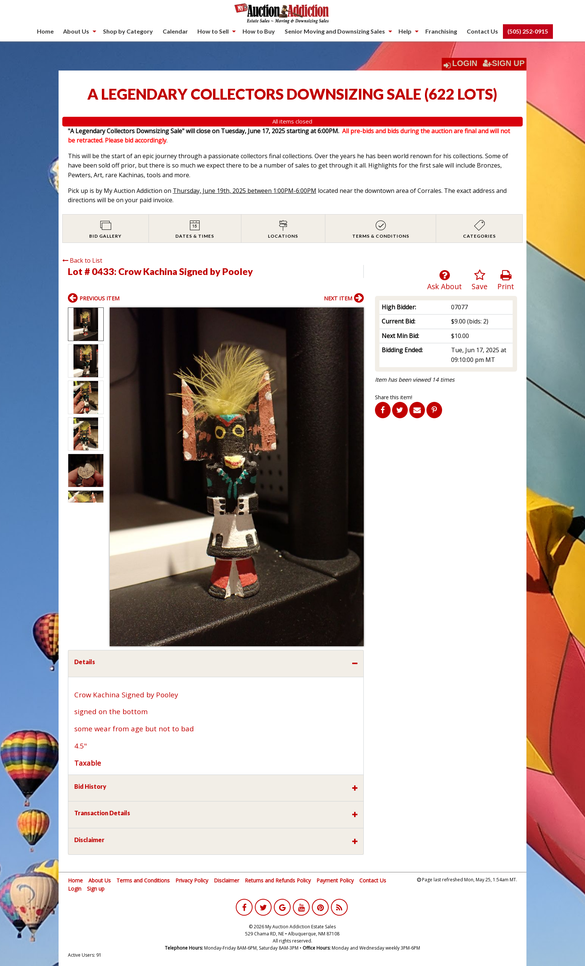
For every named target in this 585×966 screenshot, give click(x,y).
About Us (76, 31)
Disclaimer (226, 880)
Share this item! (393, 397)
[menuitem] (45, 31)
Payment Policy (335, 880)
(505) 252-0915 (527, 31)
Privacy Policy (191, 880)
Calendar (175, 31)
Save (480, 280)
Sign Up (504, 63)
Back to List (82, 260)
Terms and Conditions (143, 880)
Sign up (95, 888)
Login (465, 63)
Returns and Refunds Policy (278, 880)
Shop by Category (128, 31)
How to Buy (259, 31)
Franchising (441, 31)
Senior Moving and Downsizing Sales (335, 31)
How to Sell (213, 31)
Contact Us (482, 31)
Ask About (444, 280)
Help (405, 31)
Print (505, 280)
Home (45, 31)
